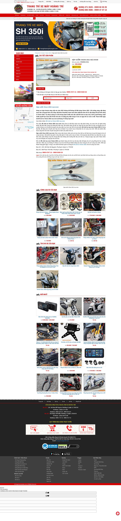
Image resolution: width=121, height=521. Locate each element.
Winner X (48, 479)
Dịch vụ (69, 1)
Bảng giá (61, 15)
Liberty (79, 460)
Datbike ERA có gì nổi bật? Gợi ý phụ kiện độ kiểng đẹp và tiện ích (94, 317)
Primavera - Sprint (82, 469)
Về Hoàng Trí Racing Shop (20, 460)
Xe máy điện (30, 15)
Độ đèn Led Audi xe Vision (94, 212)
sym (37, 15)
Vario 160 (49, 465)
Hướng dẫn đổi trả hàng (20, 465)
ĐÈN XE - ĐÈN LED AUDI (99, 475)
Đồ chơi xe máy (18, 475)
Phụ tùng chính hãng (98, 469)
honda (17, 15)
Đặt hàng (77, 67)
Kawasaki (54, 15)
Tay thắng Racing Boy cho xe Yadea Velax (47, 393)
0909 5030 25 (82, 92)
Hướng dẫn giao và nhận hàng (21, 467)
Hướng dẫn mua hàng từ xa (21, 463)
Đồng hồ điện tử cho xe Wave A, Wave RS (71, 367)
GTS (79, 463)
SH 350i (48, 467)
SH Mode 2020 (50, 473)
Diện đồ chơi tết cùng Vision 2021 (71, 266)
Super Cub (49, 481)
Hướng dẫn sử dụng (59, 1)
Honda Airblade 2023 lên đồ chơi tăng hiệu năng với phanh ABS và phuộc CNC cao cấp (94, 342)
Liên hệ (96, 1)
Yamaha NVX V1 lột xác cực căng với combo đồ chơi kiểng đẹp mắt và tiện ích (71, 393)
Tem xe (68, 15)
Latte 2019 (64, 462)
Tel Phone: (56, 409)
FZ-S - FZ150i (65, 473)
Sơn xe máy (96, 463)
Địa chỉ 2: (47, 413)
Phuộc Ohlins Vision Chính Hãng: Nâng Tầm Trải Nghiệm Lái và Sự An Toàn (47, 266)
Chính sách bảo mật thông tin (21, 469)
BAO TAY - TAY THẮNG (98, 477)
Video (104, 15)
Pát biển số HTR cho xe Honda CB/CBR (71, 342)
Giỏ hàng (104, 1)
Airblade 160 (49, 463)
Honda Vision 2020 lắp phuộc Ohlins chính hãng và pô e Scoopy (94, 266)
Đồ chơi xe (17, 477)
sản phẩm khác (84, 15)
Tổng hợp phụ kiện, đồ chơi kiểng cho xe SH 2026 (94, 393)
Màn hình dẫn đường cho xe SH (94, 367)
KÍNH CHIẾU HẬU (98, 473)
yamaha (23, 15)
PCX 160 (48, 469)
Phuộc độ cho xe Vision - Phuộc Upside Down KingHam (47, 212)
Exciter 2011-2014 (66, 460)
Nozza (63, 467)
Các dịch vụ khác (97, 479)
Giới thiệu (48, 1)
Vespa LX (80, 465)
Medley (79, 462)
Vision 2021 (48, 53)
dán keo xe (75, 15)
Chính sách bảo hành (19, 471)
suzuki (42, 15)
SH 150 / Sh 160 (50, 475)
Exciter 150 (64, 471)
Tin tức (75, 1)
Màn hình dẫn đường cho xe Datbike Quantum (47, 317)
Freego (63, 463)
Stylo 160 (49, 460)
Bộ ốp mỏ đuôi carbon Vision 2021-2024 (47, 237)
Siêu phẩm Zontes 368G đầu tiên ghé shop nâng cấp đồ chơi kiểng (47, 368)
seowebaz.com (23, 484)
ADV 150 (48, 477)
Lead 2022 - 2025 (50, 462)
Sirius (63, 469)
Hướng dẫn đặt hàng (19, 462)
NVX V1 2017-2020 (66, 465)
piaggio (47, 15)
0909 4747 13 (71, 92)
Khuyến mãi (78, 401)
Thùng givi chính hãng (98, 462)
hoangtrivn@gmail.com (62, 440)
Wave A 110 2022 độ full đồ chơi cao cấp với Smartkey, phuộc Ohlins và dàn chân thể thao (47, 342)
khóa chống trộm (95, 15)
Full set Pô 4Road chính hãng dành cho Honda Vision (71, 238)
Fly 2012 (80, 467)
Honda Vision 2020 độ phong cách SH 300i (47, 289)
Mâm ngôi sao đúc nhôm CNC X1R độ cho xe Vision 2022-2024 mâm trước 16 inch (71, 212)
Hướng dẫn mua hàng (85, 1)
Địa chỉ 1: (45, 407)
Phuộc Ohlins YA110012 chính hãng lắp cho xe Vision (94, 238)
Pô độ (95, 460)
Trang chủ (40, 1)
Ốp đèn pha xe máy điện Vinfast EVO (71, 317)
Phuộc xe (96, 471)
